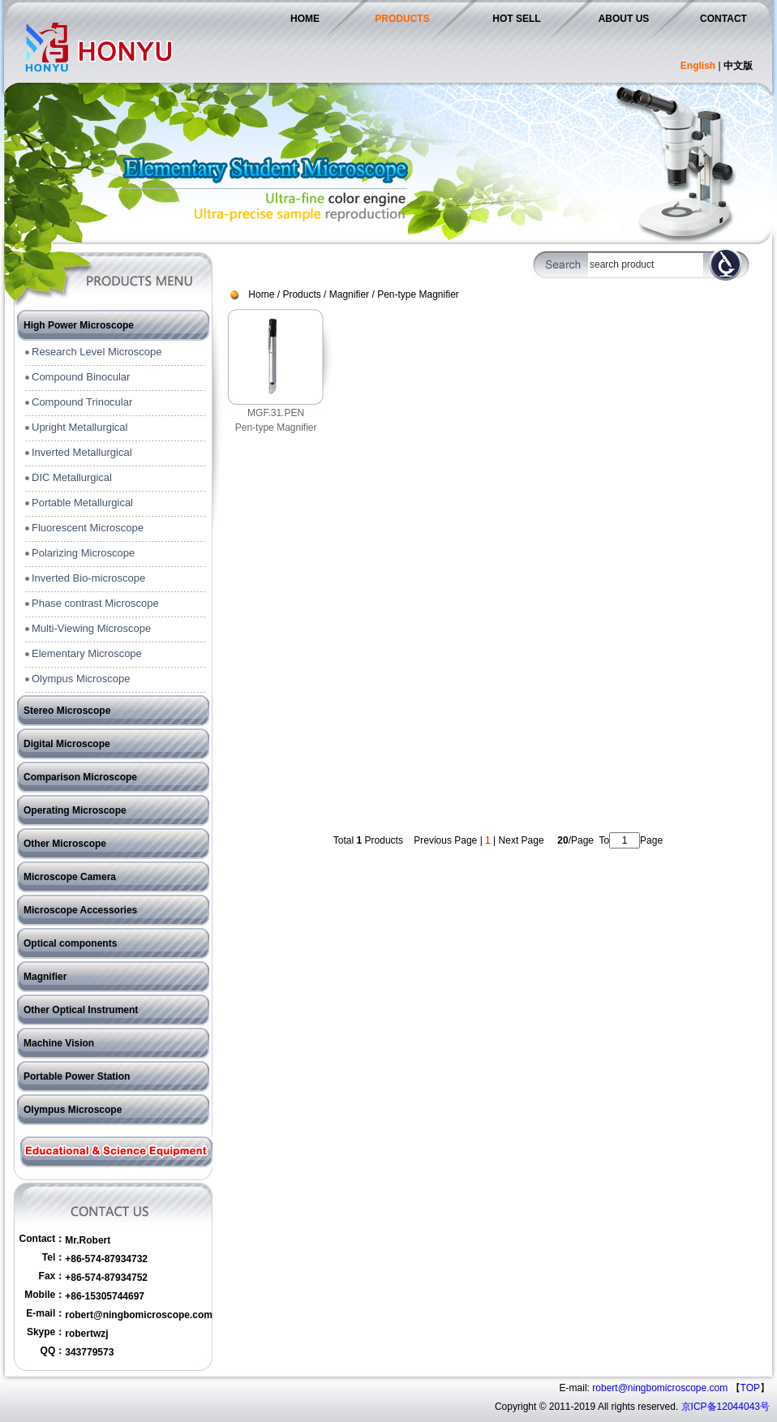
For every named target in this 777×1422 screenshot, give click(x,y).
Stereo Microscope (67, 710)
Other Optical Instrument (81, 1010)
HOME (305, 18)
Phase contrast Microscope (95, 603)
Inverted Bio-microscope (88, 578)
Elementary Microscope (87, 653)
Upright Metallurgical (80, 427)
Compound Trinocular (82, 402)
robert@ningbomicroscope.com (138, 1315)
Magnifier (45, 976)
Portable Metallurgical (82, 502)
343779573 (89, 1352)
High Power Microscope (79, 325)
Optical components (70, 943)
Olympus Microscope (81, 678)
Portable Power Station (77, 1076)
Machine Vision (59, 1043)
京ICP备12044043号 (725, 1406)
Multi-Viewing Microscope (91, 628)
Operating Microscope (75, 810)
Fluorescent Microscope (88, 528)
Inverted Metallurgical (82, 452)
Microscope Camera (70, 877)
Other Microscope (65, 843)
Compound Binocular (81, 377)
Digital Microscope (67, 744)
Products (301, 294)
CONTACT (723, 18)
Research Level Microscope (96, 352)
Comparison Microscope (80, 777)
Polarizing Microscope (83, 553)
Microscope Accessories (80, 910)
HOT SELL (516, 18)
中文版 (738, 65)
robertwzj (86, 1333)
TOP (750, 1388)
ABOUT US (624, 18)
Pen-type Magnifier (418, 294)
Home (261, 294)
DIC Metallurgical (72, 477)
